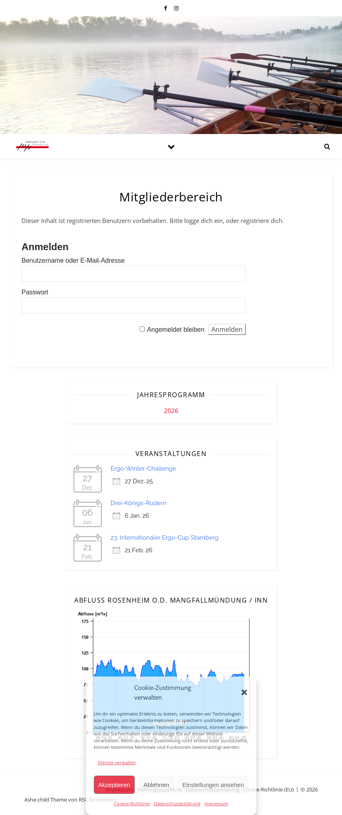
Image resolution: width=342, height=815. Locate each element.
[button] (244, 692)
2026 (171, 410)
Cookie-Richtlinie (132, 803)
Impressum (216, 803)
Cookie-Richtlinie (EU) (268, 789)
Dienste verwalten (117, 762)
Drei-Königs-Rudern (139, 503)
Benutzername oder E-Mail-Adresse (73, 260)
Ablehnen (156, 784)
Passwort (35, 292)
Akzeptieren (114, 784)
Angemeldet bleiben (175, 329)
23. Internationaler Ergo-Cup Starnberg (165, 537)
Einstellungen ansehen (213, 784)
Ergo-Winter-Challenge (143, 468)
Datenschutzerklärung (177, 803)
